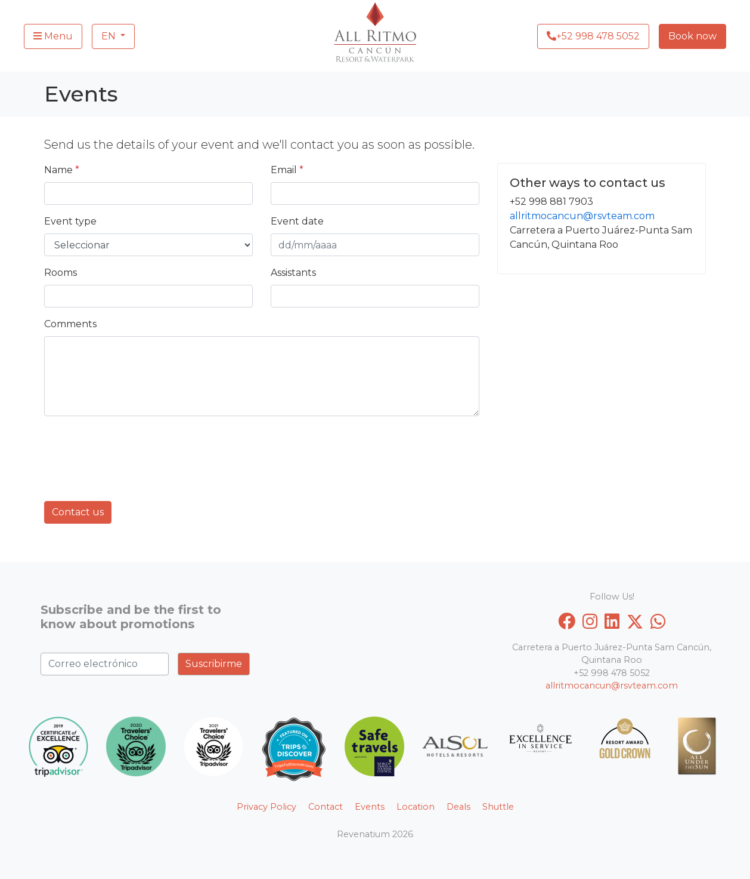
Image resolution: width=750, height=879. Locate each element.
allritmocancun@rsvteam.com (582, 216)
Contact (325, 806)
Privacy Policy (266, 806)
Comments (70, 324)
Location (415, 806)
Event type (70, 221)
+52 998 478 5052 (593, 36)
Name (61, 170)
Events (370, 806)
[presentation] (134, 449)
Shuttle (498, 806)
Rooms (60, 272)
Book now (692, 36)
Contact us (78, 512)
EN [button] (109, 36)
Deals (458, 806)
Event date (297, 221)
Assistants (293, 272)
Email (287, 170)
